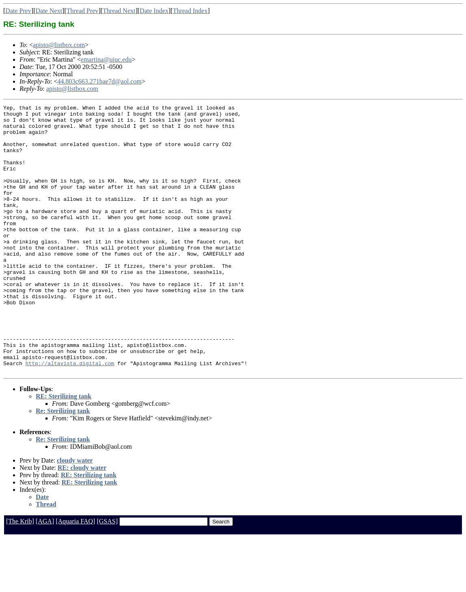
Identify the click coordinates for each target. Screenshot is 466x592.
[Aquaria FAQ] (75, 574)
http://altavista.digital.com (70, 415)
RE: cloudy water (82, 521)
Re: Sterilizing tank (63, 464)
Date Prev (18, 10)
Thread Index (190, 10)
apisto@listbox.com (59, 44)
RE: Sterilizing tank (63, 449)
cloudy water (75, 513)
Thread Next (119, 10)
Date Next (49, 10)
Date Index (154, 10)
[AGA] (45, 574)
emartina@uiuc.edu (106, 59)
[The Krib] (20, 574)
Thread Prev (82, 10)
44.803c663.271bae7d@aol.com (99, 81)
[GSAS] (107, 574)
